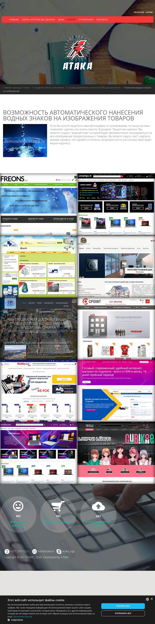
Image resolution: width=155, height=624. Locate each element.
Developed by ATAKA (56, 557)
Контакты (102, 19)
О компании (86, 19)
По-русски (139, 12)
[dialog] (77, 609)
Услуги (71, 19)
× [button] (151, 599)
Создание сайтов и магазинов (49, 87)
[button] (52, 620)
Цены (61, 19)
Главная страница (12, 87)
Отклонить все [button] (123, 613)
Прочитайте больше (22, 616)
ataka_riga (68, 551)
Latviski (149, 12)
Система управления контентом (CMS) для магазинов (94, 87)
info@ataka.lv (46, 551)
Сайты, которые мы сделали (38, 19)
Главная (14, 19)
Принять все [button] (123, 606)
